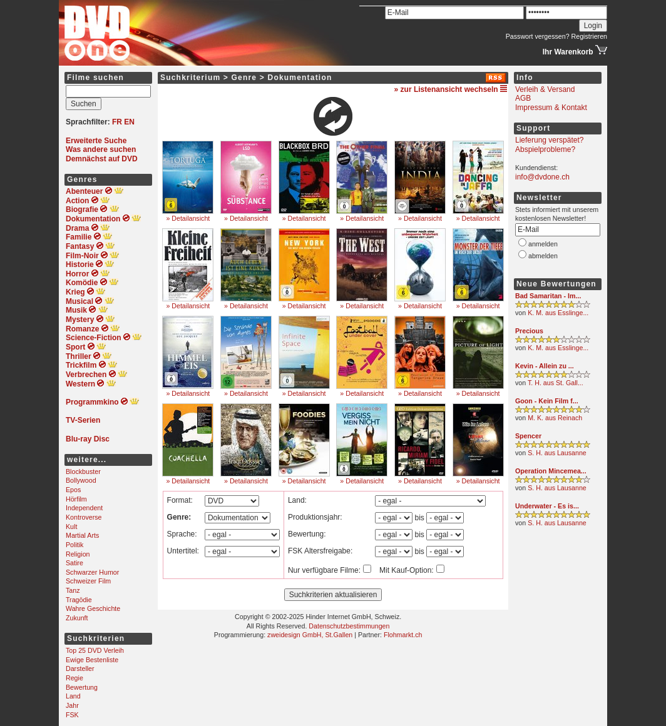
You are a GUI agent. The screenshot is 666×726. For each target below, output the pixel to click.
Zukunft (77, 618)
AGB (523, 98)
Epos (73, 489)
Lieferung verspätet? (549, 140)
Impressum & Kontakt (551, 107)
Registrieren (589, 36)
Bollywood (81, 480)
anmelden (543, 244)
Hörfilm (76, 499)
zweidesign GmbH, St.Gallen (309, 634)
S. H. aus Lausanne (557, 452)
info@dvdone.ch (542, 177)
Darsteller (80, 668)
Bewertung (82, 687)
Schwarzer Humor (92, 572)
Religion (78, 554)
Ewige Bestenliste (92, 659)
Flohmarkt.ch (403, 634)
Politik (74, 544)
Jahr (72, 705)
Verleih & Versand (545, 89)
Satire (74, 563)
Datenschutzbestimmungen (349, 626)
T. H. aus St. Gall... (555, 382)
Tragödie (79, 599)
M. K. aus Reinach (555, 417)
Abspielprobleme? (545, 149)
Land (73, 696)
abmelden (543, 256)
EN (129, 122)
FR (117, 122)
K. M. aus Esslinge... (558, 312)
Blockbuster (83, 471)
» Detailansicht (188, 218)
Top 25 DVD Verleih (95, 650)
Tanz (73, 590)
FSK (72, 714)
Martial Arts (82, 535)
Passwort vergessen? (538, 36)
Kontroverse (83, 517)
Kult (71, 526)
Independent (84, 508)
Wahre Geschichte (93, 608)
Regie (74, 678)
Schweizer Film (88, 581)
